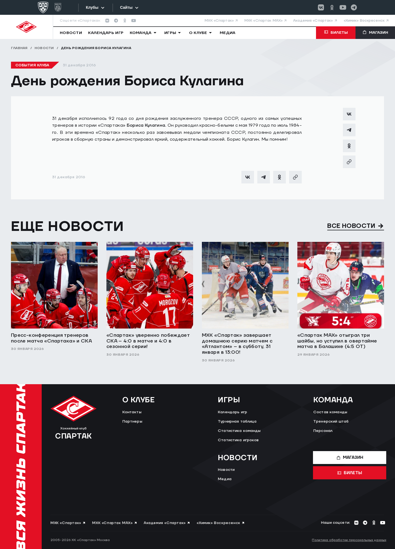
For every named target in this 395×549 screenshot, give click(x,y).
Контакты (132, 412)
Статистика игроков (238, 440)
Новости (44, 48)
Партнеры (132, 421)
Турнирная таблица (237, 421)
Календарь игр (232, 412)
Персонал (322, 430)
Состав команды (330, 412)
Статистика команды (239, 430)
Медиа (225, 479)
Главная (19, 48)
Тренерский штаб (331, 421)
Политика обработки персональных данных (349, 540)
